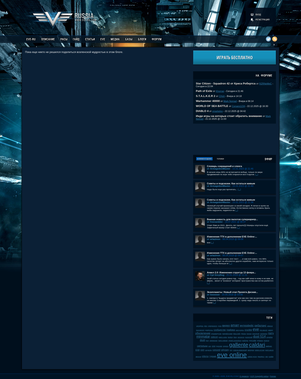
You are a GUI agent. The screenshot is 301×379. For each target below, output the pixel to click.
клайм (271, 357)
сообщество (220, 330)
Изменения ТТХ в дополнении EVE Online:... (232, 236)
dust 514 (259, 336)
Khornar (220, 91)
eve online (232, 355)
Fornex (273, 376)
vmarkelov (217, 111)
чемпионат (213, 340)
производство (216, 334)
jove (207, 340)
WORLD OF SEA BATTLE (212, 106)
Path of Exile (204, 91)
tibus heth (236, 334)
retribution (264, 334)
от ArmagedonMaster (218, 168)
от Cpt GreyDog (215, 275)
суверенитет (212, 326)
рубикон (260, 340)
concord (216, 350)
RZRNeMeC (265, 83)
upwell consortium (234, 340)
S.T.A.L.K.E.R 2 (205, 96)
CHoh (222, 96)
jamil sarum (269, 350)
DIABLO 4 (202, 111)
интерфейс (247, 325)
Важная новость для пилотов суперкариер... (232, 219)
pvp (231, 350)
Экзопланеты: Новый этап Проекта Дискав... (232, 292)
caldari (257, 345)
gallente (238, 345)
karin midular (223, 340)
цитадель (199, 326)
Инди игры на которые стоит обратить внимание (229, 116)
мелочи (198, 357)
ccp (197, 349)
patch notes (223, 337)
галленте (241, 337)
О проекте (244, 376)
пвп (266, 357)
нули (220, 326)
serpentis (208, 350)
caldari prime (252, 357)
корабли (270, 337)
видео (226, 325)
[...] (256, 174)
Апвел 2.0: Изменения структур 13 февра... (231, 272)
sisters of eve (260, 350)
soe (209, 346)
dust (202, 340)
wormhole (255, 334)
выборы (245, 340)
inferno (205, 356)
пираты (225, 346)
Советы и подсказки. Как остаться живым (231, 183)
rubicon (214, 337)
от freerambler (215, 222)
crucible (248, 330)
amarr (235, 325)
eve (256, 329)
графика (231, 330)
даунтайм (252, 340)
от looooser (213, 294)
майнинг (269, 346)
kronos (249, 334)
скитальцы (202, 346)
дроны (243, 334)
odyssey (225, 350)
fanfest (230, 337)
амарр (270, 330)
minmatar (203, 336)
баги (235, 337)
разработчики (227, 334)
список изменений (240, 350)
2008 (213, 346)
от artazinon (213, 239)
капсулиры (240, 330)
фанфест (261, 357)
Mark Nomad (230, 101)
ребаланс (261, 325)
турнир (212, 356)
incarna (266, 340)
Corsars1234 (238, 106)
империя (251, 350)
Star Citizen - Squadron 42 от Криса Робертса (225, 83)
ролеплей (249, 337)
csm (202, 350)
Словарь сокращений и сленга (224, 166)
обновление (202, 333)
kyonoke (219, 346)
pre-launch (264, 330)
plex (205, 326)
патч (271, 333)
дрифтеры (209, 330)
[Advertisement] (234, 139)
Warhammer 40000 (208, 101)
